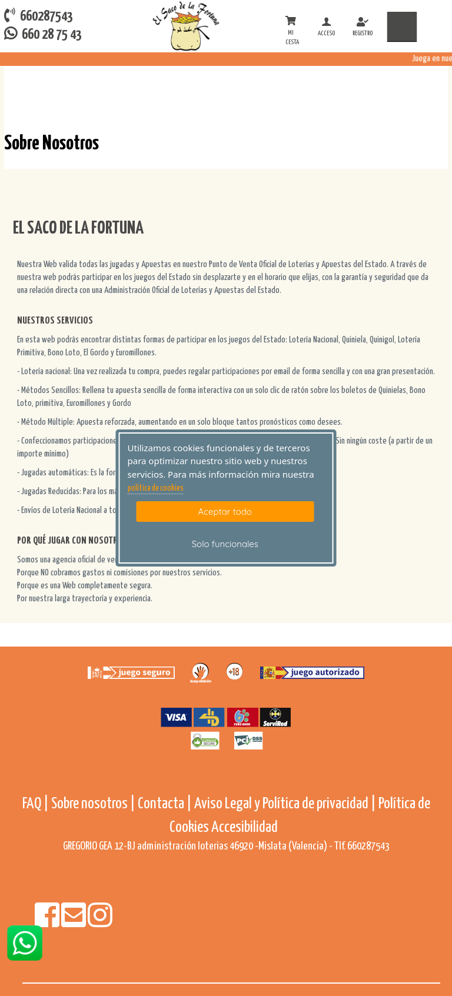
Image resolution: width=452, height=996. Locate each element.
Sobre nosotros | (93, 804)
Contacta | (165, 804)
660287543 (38, 16)
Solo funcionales (225, 543)
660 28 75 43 (43, 34)
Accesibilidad (244, 827)
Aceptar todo (225, 511)
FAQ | (36, 804)
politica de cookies (156, 488)
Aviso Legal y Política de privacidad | (286, 804)
